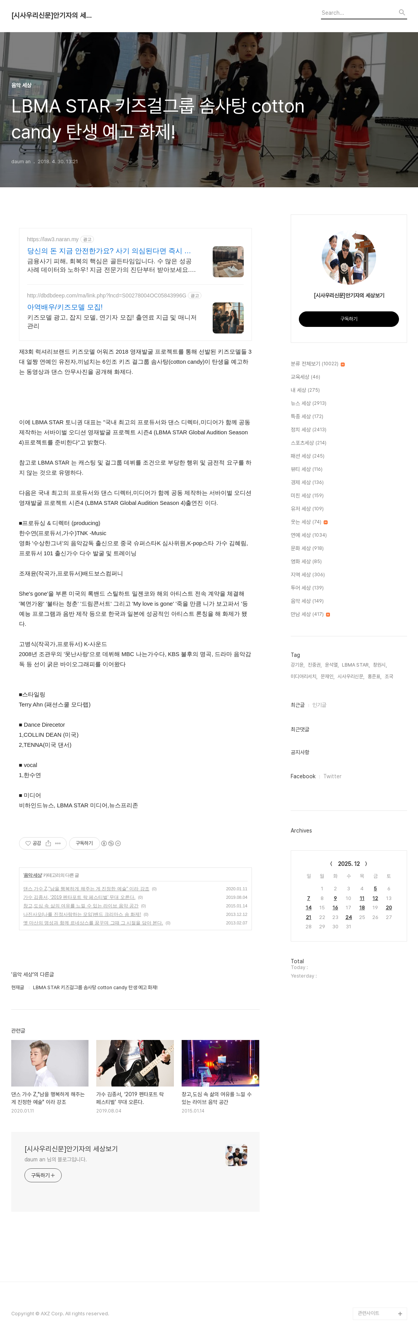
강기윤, (298, 665)
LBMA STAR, (356, 665)
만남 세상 (310, 614)
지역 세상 (308, 575)
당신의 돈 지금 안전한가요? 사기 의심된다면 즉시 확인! (109, 251)
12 (375, 898)
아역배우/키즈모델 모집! (65, 307)
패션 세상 (307, 456)
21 (308, 917)
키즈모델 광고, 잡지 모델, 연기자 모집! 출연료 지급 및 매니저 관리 (112, 321)
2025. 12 (349, 863)
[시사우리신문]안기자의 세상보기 (54, 15)
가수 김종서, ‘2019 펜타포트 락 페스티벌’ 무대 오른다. (79, 897)
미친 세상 (307, 496)
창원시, (380, 665)
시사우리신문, (351, 676)
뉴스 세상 (308, 404)
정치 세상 (308, 430)
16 (335, 907)
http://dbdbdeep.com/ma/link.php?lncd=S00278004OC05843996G (107, 295)
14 (309, 907)
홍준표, (375, 676)
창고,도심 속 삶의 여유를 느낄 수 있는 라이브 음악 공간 (81, 906)
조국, (389, 676)
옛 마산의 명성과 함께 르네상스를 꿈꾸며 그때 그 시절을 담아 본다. (93, 923)
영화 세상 (306, 562)
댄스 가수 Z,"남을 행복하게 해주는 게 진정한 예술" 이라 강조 (86, 888)
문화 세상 (307, 549)
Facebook (303, 776)
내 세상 (305, 390)
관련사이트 (368, 1313)
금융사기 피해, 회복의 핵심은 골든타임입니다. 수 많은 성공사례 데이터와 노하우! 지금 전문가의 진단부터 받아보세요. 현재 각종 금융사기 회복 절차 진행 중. (109, 266)
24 (348, 917)
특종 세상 (307, 417)
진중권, (315, 665)
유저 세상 (307, 509)
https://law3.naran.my (53, 239)
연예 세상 (309, 535)
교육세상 (305, 377)
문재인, (328, 676)
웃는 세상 (309, 522)
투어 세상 (307, 588)
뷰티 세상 (307, 469)
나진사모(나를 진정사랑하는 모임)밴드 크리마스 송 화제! (82, 914)
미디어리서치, (304, 676)
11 (362, 898)
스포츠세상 (308, 443)
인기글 (319, 705)
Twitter (332, 776)
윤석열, (332, 665)
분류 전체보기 (318, 364)
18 (362, 907)
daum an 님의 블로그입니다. (55, 1159)
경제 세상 (307, 483)
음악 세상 (33, 875)
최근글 (298, 705)
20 (389, 907)
